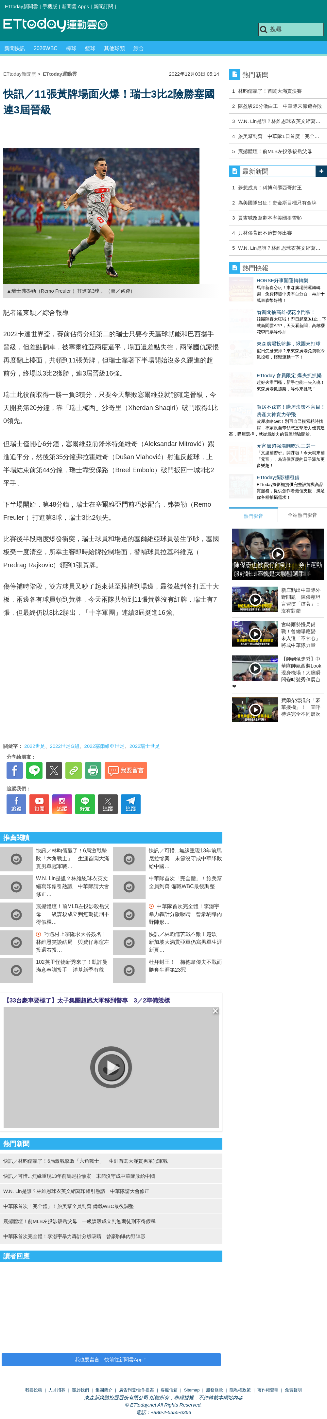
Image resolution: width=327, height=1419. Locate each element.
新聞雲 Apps (75, 6)
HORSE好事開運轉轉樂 (255, 280)
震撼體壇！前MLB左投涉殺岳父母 (275, 151)
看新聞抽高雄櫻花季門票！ (258, 305)
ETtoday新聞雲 (21, 6)
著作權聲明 (268, 1390)
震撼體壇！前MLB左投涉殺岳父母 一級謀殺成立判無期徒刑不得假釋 (73, 914)
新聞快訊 (14, 48)
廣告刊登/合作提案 (136, 1390)
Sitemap (192, 1390)
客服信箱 (169, 1390)
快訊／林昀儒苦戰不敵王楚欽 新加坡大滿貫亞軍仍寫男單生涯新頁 (185, 942)
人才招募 (56, 1390)
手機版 (50, 6)
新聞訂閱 (103, 6)
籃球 (90, 48)
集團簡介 (103, 1390)
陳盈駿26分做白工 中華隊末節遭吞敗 (280, 106)
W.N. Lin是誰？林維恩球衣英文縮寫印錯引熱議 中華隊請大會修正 (72, 886)
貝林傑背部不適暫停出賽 (265, 233)
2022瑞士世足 (144, 746)
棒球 (71, 48)
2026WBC (46, 48)
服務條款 (214, 1390)
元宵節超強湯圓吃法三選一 (258, 419)
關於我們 (80, 1390)
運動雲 (60, 25)
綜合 (138, 48)
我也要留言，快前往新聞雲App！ (111, 1359)
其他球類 (114, 48)
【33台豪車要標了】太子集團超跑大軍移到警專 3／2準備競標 (87, 1000)
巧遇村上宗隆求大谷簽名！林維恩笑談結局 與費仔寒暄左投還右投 (72, 942)
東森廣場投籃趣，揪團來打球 (261, 330)
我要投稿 (33, 1390)
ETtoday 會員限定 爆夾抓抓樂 (261, 356)
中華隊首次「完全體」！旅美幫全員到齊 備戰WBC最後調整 (68, 1206)
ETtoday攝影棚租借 (250, 444)
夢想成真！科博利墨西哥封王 (270, 187)
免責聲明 (293, 1390)
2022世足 (34, 746)
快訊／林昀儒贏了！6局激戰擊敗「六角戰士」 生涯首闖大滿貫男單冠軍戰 (72, 858)
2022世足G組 (64, 746)
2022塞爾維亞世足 (104, 746)
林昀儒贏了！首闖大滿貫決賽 (270, 91)
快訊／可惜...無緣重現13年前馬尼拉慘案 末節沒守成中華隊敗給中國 (185, 858)
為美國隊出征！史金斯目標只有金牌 (277, 202)
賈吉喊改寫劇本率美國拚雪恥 (270, 218)
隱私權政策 (240, 1390)
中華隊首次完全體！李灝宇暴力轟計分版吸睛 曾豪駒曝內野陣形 (185, 914)
